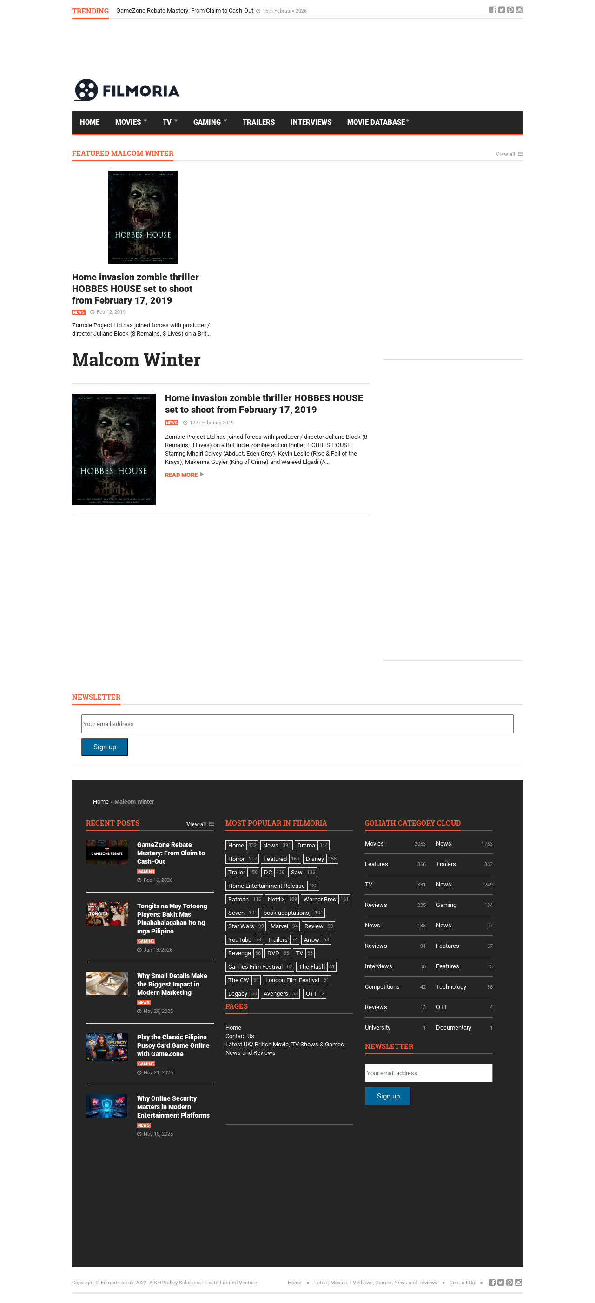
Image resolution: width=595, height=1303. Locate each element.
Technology (451, 987)
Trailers (259, 122)
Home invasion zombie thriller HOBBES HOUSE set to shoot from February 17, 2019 (135, 288)
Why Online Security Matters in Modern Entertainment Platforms (173, 1107)
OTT (442, 1007)
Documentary (453, 1028)
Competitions (382, 987)
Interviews (311, 122)
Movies (129, 122)
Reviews (376, 905)
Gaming (208, 122)
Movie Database (376, 122)
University (377, 1028)
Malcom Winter (136, 359)
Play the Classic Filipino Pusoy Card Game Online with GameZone (173, 1045)
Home (89, 122)
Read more (181, 475)
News (79, 312)
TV (168, 122)
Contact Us (239, 1035)
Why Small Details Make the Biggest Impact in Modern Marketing (172, 984)
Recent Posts (112, 823)
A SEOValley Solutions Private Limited (193, 1283)
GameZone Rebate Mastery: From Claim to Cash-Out (185, 10)
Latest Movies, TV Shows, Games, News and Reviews (375, 1283)
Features (376, 864)
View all (505, 155)
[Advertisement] (354, 48)
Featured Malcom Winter (122, 154)
